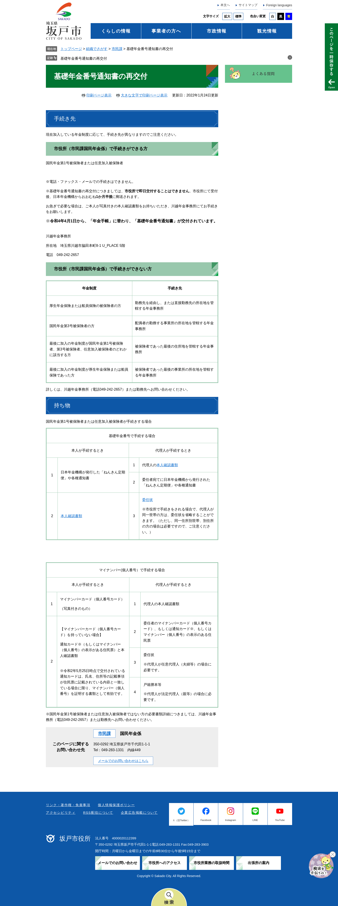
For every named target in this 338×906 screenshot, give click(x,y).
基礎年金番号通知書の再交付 (83, 58)
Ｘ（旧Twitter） (181, 820)
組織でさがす (96, 49)
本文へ (225, 5)
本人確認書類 (167, 465)
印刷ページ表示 (98, 95)
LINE (255, 820)
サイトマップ (248, 5)
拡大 (227, 16)
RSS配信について (98, 812)
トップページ (71, 49)
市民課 (117, 49)
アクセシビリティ (60, 812)
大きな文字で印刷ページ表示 (144, 95)
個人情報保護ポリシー (116, 805)
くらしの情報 (116, 30)
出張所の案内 (258, 863)
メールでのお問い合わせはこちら (123, 761)
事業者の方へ (166, 30)
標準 (238, 16)
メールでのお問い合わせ (117, 863)
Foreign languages (279, 5)
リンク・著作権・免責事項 (68, 805)
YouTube (280, 820)
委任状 (147, 500)
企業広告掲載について (139, 812)
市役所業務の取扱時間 (211, 863)
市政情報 (217, 30)
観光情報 (267, 30)
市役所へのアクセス (164, 863)
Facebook (206, 820)
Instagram (230, 820)
